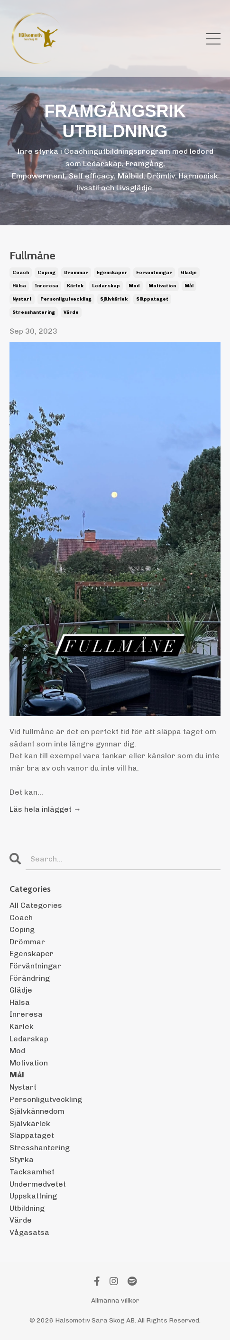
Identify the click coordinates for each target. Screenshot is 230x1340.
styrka (21, 1159)
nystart (22, 299)
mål (188, 286)
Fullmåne (32, 255)
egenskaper (112, 272)
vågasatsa (29, 1232)
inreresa (46, 286)
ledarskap (106, 286)
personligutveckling (66, 299)
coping (46, 272)
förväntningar (154, 272)
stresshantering (33, 312)
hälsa (19, 286)
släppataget (152, 299)
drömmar (76, 272)
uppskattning (33, 1195)
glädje (189, 272)
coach (20, 272)
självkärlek (114, 299)
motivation (162, 286)
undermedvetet (37, 1184)
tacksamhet (32, 1171)
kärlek (75, 286)
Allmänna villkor (115, 1300)
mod (134, 286)
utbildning (27, 1208)
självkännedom (36, 1111)
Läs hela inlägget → (45, 809)
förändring (29, 978)
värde (71, 312)
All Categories (35, 905)
